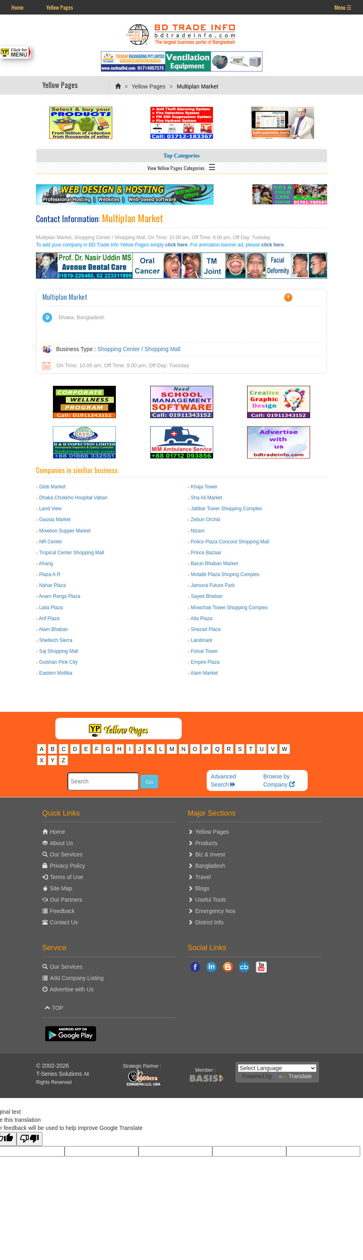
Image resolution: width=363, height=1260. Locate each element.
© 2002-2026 (52, 1065)
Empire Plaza (205, 662)
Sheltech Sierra (55, 640)
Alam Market (204, 673)
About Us (61, 843)
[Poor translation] (29, 1139)
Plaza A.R (50, 574)
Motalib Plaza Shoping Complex (225, 574)
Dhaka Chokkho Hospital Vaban (73, 498)
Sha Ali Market (206, 498)
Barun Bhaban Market (214, 563)
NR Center (50, 542)
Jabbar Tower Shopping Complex (226, 508)
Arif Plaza (49, 618)
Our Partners (66, 899)
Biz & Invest (210, 854)
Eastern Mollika (55, 673)
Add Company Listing (77, 978)
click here (176, 245)
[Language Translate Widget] (277, 1068)
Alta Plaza (201, 618)
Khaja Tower (204, 487)
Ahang (46, 563)
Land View (50, 508)
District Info (209, 922)
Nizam (198, 531)
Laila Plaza (51, 607)
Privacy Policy (67, 865)
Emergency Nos (215, 911)
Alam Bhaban (53, 629)
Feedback (62, 911)
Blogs (202, 888)
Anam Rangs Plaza (59, 596)
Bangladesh (210, 865)
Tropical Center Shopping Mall (71, 552)
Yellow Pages (59, 7)
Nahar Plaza (52, 585)
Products (206, 843)
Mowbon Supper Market (64, 531)
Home (17, 7)
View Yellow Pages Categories (181, 166)
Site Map (61, 888)
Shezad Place (206, 629)
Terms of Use (66, 877)
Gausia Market (55, 519)
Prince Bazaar (206, 552)
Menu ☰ (343, 7)
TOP (54, 1008)
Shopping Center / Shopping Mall (138, 349)
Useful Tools (210, 899)
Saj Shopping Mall (58, 651)
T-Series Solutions (60, 1074)
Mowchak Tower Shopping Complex (229, 607)
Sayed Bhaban (207, 596)
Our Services (66, 854)
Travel (203, 877)
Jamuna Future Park (213, 585)
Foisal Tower (204, 651)
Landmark (201, 640)
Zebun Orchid (205, 519)
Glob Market (52, 487)
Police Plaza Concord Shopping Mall (230, 542)
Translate (292, 1076)
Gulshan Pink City (58, 662)
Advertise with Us (72, 989)
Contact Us (64, 922)
